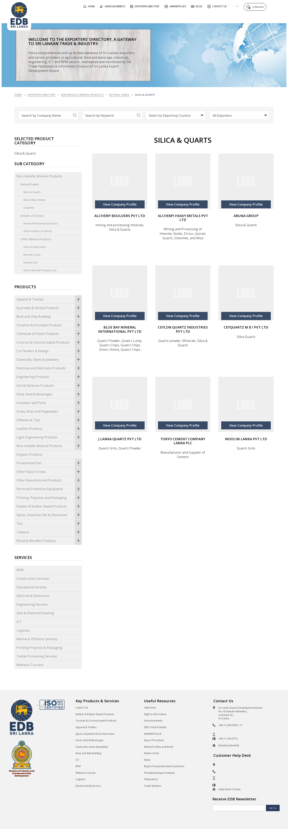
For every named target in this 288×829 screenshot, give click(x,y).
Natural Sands (119, 94)
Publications (151, 779)
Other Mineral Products (35, 239)
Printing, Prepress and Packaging (49, 498)
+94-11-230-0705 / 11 (230, 725)
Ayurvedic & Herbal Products (49, 308)
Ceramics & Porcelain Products (49, 325)
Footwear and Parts (49, 403)
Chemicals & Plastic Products (49, 334)
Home (18, 94)
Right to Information (155, 714)
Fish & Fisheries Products (49, 385)
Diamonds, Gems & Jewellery (49, 360)
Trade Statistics (152, 786)
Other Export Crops (49, 472)
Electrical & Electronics (33, 596)
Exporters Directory (41, 94)
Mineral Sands (32, 254)
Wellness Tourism (29, 665)
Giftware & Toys (49, 420)
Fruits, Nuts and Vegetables (49, 411)
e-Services (259, 6)
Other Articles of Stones (37, 231)
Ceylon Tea (82, 707)
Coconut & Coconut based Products (49, 342)
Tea (49, 524)
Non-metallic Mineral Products (82, 94)
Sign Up (272, 808)
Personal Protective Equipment (49, 489)
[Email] (239, 808)
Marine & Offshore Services (36, 639)
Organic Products (29, 454)
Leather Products (49, 429)
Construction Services (32, 578)
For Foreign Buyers (163, 16)
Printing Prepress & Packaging (39, 647)
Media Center (151, 753)
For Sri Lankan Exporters (207, 16)
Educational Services (31, 587)
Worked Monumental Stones (40, 223)
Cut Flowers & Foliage (49, 351)
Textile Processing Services (36, 656)
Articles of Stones (32, 216)
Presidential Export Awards (159, 773)
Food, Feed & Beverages (49, 394)
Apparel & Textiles (49, 299)
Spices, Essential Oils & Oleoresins (49, 515)
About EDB (244, 16)
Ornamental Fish (49, 463)
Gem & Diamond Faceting (35, 613)
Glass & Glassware (34, 247)
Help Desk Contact (229, 789)
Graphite (28, 207)
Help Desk (150, 707)
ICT (19, 622)
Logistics (23, 630)
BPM (20, 570)
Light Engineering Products (49, 437)
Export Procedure (154, 740)
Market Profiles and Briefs (158, 747)
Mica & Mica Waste (34, 200)
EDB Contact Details (155, 727)
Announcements (153, 720)
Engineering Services (32, 604)
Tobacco (49, 532)
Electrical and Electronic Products (49, 368)
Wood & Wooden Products (49, 541)
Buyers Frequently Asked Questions (164, 766)
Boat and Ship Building (49, 317)
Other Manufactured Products (49, 480)
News (147, 760)
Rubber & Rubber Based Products (49, 506)
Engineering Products (49, 377)
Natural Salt (30, 262)
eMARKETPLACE (152, 734)
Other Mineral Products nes (40, 270)
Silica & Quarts (32, 192)
